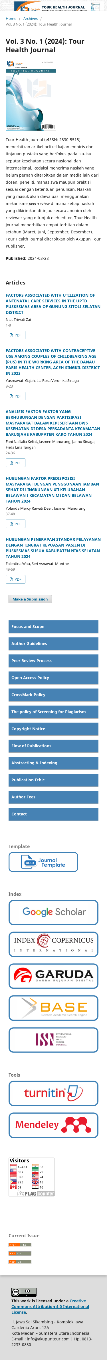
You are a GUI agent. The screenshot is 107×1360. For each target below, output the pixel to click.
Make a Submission (30, 599)
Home (11, 18)
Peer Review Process (31, 660)
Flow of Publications (31, 745)
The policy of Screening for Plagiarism (48, 711)
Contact (19, 814)
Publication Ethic (28, 779)
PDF (17, 335)
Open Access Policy (30, 677)
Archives (30, 18)
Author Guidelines (29, 643)
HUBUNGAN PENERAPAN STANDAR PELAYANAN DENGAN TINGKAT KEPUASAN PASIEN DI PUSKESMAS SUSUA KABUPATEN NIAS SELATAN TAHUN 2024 (53, 548)
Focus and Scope (27, 626)
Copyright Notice (28, 728)
